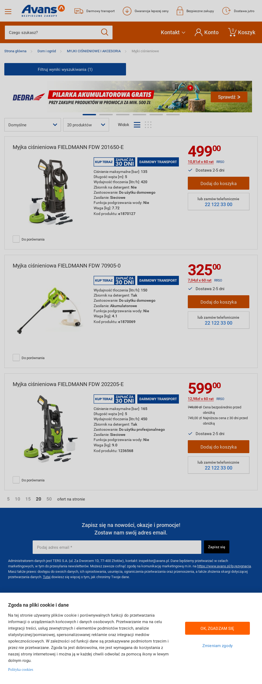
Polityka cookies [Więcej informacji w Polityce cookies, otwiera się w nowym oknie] (20, 670)
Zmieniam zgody (217, 645)
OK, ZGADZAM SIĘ (217, 628)
